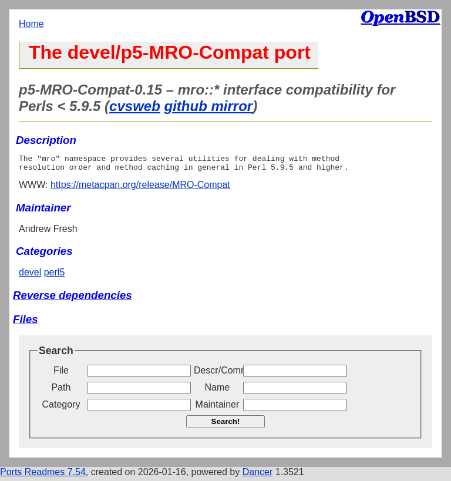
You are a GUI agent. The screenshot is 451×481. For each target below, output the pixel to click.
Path (61, 391)
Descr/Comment (217, 374)
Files (25, 323)
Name (217, 391)
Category (61, 408)
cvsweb (134, 106)
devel (30, 276)
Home (31, 24)
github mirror (208, 106)
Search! (225, 425)
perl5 (54, 276)
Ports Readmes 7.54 (43, 475)
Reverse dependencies (72, 298)
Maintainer (218, 408)
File (61, 374)
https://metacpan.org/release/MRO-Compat (140, 188)
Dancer (258, 475)
